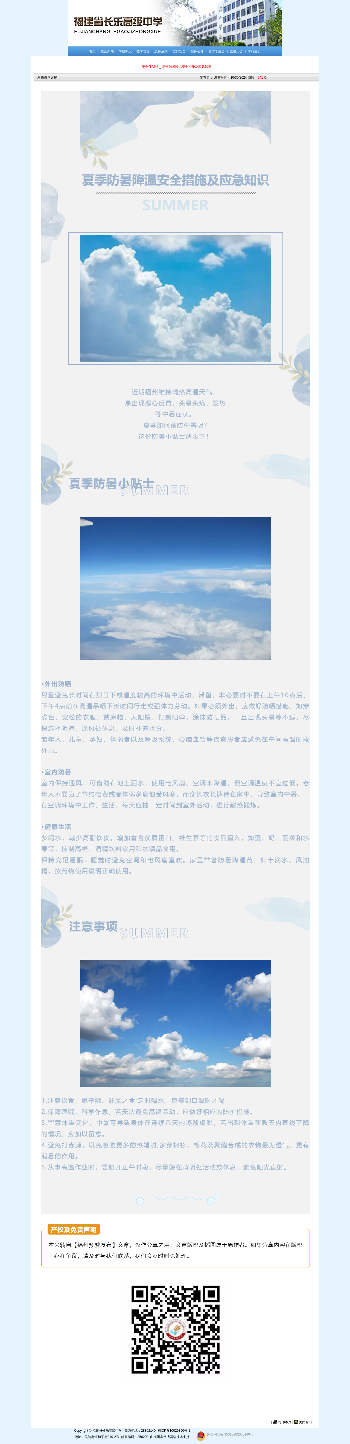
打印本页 (284, 1422)
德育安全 (179, 51)
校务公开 (197, 51)
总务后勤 (161, 51)
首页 (92, 51)
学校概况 (125, 51)
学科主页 (254, 51)
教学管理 (143, 51)
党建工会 (236, 51)
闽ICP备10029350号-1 (174, 1431)
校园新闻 (107, 51)
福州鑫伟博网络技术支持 (171, 1437)
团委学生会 (216, 51)
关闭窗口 (305, 1422)
